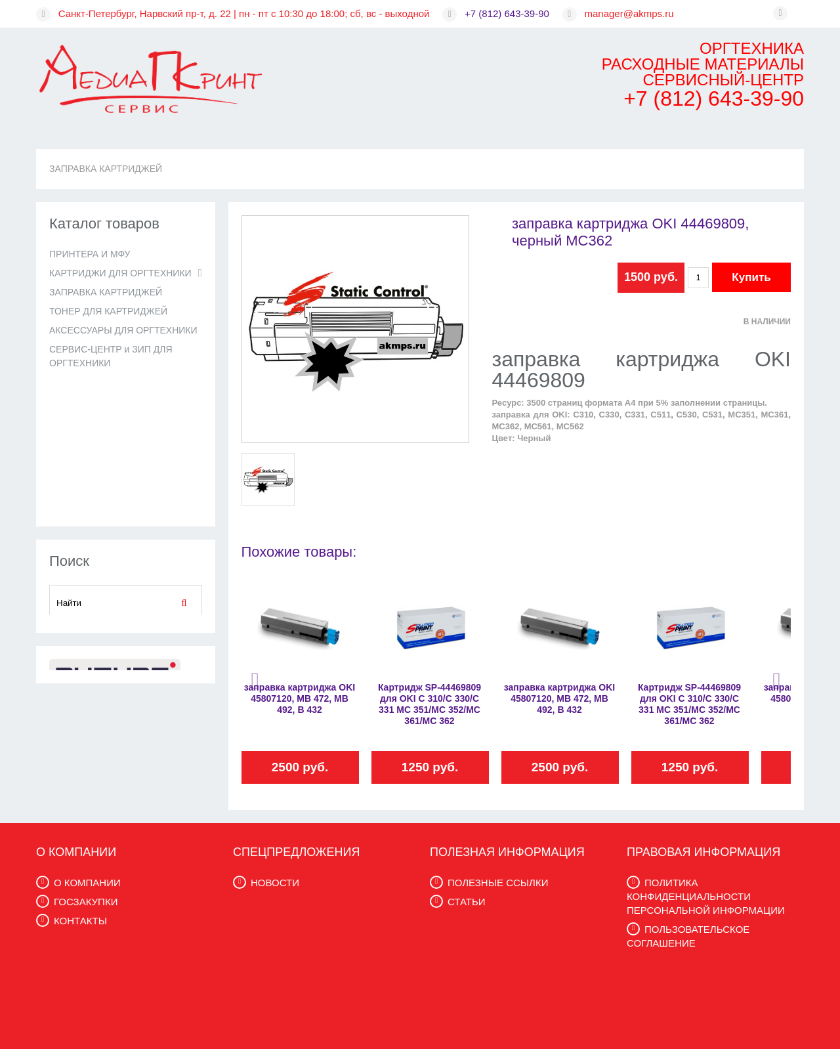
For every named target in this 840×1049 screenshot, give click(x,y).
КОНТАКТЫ (80, 920)
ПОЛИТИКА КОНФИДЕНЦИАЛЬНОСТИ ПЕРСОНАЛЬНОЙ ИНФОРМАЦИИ (706, 896)
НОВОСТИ (275, 882)
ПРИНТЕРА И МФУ (89, 254)
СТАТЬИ (467, 901)
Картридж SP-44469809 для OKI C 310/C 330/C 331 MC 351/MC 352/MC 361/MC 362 (429, 704)
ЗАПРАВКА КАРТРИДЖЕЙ (105, 168)
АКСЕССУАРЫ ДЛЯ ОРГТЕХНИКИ (123, 330)
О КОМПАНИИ (87, 882)
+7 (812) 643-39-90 (507, 13)
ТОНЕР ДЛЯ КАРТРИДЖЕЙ (108, 311)
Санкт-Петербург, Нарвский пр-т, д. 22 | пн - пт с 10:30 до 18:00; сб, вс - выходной (244, 13)
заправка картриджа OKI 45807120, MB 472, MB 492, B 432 (299, 698)
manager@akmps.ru (629, 13)
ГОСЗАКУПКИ (85, 901)
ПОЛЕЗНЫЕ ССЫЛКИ (498, 882)
